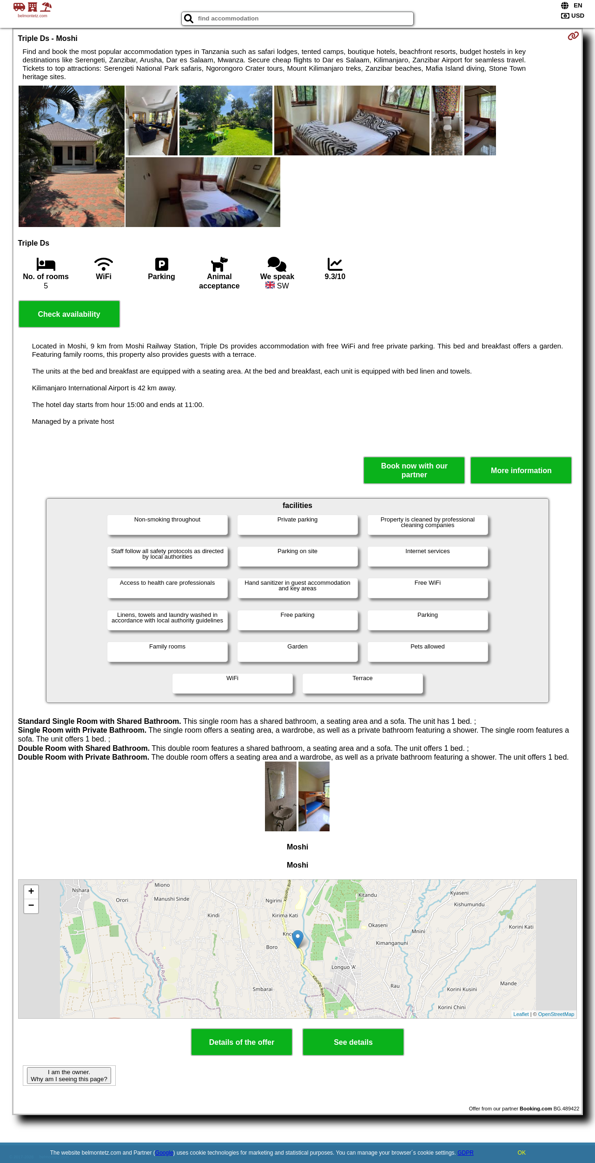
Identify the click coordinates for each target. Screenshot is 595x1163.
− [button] (31, 906)
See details (353, 1042)
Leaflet (521, 1014)
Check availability (69, 314)
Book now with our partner (414, 470)
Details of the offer (241, 1042)
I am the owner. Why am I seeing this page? (69, 1076)
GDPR (465, 1153)
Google (164, 1153)
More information (521, 471)
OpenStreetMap (556, 1014)
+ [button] (31, 892)
